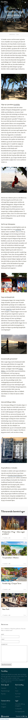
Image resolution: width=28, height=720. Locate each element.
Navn (2, 634)
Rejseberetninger (5, 691)
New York (5, 609)
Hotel (16, 691)
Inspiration (3, 688)
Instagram (3, 707)
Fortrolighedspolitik (19, 711)
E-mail (2, 639)
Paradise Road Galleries (15, 475)
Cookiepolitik (18, 709)
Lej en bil (17, 696)
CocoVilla (17, 104)
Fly (16, 688)
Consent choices (4, 719)
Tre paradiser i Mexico (10, 557)
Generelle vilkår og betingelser (19, 705)
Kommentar (4, 644)
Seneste (18, 20)
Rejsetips (3, 694)
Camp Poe (9, 309)
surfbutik (18, 229)
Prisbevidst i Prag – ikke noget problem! (13, 533)
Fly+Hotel (17, 694)
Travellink (13, 8)
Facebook (3, 704)
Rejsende (10, 20)
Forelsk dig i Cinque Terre (11, 583)
